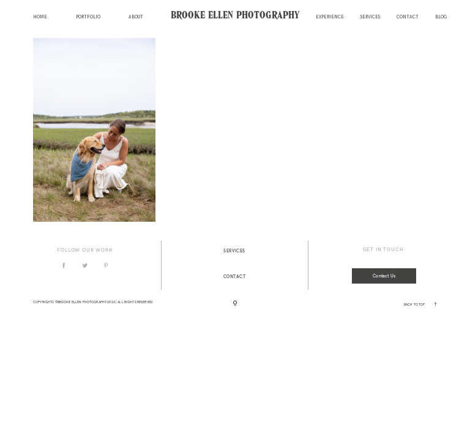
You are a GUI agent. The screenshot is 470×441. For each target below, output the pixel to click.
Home (40, 17)
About (136, 17)
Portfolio (88, 17)
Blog (441, 17)
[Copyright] (235, 304)
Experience (330, 17)
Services (370, 17)
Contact (408, 17)
